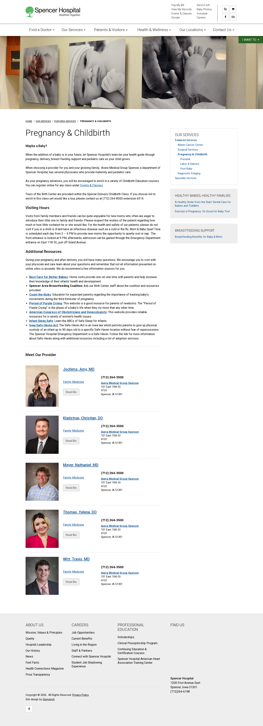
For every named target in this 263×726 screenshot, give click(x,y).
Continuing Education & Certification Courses (132, 651)
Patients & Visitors (111, 30)
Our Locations (193, 30)
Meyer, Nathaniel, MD (80, 465)
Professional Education (131, 627)
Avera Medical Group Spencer (120, 383)
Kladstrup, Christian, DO (83, 418)
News (29, 656)
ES (232, 17)
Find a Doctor (42, 30)
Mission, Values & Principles (44, 632)
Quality (30, 638)
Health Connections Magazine (45, 668)
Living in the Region (84, 644)
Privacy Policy (80, 695)
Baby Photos (204, 9)
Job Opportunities (83, 632)
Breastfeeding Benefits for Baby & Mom (198, 236)
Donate (175, 17)
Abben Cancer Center (190, 145)
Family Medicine (73, 382)
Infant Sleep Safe (41, 321)
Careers (201, 17)
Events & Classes (181, 13)
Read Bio (71, 392)
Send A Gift (203, 5)
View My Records (181, 9)
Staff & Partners (82, 650)
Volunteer (202, 13)
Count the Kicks (40, 294)
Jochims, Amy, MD (78, 369)
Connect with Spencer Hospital (91, 656)
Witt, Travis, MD (76, 559)
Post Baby (186, 168)
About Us (34, 625)
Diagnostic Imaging (189, 173)
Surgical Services (188, 149)
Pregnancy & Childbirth (192, 154)
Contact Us (223, 30)
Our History (33, 650)
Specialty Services (186, 178)
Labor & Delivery (189, 164)
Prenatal (185, 159)
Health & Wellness (154, 30)
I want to (250, 39)
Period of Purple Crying (45, 303)
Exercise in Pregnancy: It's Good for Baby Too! (202, 211)
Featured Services (186, 140)
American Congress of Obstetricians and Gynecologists (68, 312)
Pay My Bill (177, 5)
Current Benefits (82, 638)
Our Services (74, 30)
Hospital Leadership (39, 644)
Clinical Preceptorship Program (137, 643)
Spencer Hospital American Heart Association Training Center (139, 660)
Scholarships (126, 637)
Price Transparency (38, 674)
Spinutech (49, 699)
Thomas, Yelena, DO (80, 512)
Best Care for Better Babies (48, 277)
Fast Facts (32, 662)
